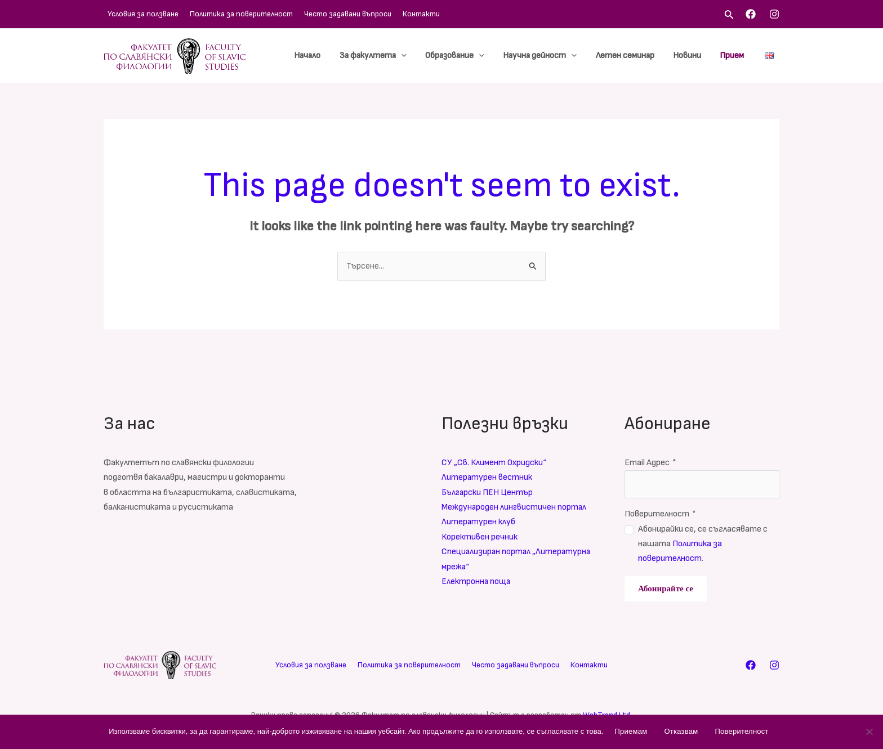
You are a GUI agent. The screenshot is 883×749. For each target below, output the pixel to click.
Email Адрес (650, 462)
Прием (733, 55)
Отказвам (681, 731)
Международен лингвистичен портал (515, 507)
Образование (463, 56)
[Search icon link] (729, 15)
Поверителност (660, 514)
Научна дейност (546, 56)
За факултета (383, 56)
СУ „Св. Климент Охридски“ (495, 462)
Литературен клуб (479, 521)
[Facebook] (751, 14)
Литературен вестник (487, 477)
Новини (690, 55)
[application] (411, 56)
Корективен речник (480, 537)
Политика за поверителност (231, 14)
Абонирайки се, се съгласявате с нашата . (703, 544)
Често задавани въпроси (332, 14)
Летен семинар (629, 55)
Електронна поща (477, 581)
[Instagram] (774, 14)
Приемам (630, 731)
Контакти (400, 14)
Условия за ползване (139, 14)
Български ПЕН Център (488, 492)
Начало (319, 55)
